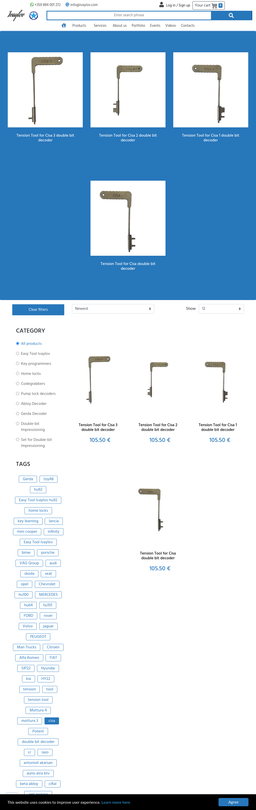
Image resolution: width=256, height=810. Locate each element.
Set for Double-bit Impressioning (36, 443)
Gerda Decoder (34, 414)
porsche (47, 553)
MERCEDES (48, 595)
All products (31, 344)
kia (28, 679)
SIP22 (25, 668)
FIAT (53, 658)
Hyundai (48, 668)
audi (53, 563)
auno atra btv (38, 773)
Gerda (28, 479)
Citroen (53, 647)
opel (24, 584)
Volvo (28, 626)
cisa (51, 721)
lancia (53, 521)
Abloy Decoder (33, 404)
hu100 (23, 595)
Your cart (208, 5)
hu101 (47, 605)
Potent (38, 731)
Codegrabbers (33, 384)
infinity (54, 531)
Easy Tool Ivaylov (35, 354)
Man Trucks (26, 647)
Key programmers (36, 364)
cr (29, 752)
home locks (38, 510)
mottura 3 (29, 721)
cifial (52, 784)
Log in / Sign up (178, 6)
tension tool (38, 700)
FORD (28, 616)
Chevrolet (47, 584)
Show (191, 309)
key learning (28, 521)
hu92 (38, 489)
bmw (26, 553)
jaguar (48, 626)
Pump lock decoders (38, 394)
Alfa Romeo (29, 658)
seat (48, 574)
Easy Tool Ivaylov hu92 (38, 500)
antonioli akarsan (38, 763)
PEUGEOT (38, 637)
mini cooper (27, 531)
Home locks (31, 374)
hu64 (28, 605)
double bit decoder (38, 742)
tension (29, 689)
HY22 (46, 679)
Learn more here (116, 802)
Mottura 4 (38, 710)
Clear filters (38, 310)
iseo (45, 752)
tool (49, 689)
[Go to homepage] (63, 26)
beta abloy (29, 784)
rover (48, 616)
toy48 (49, 479)
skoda (29, 574)
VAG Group (29, 563)
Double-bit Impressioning (33, 427)
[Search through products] (128, 15)
